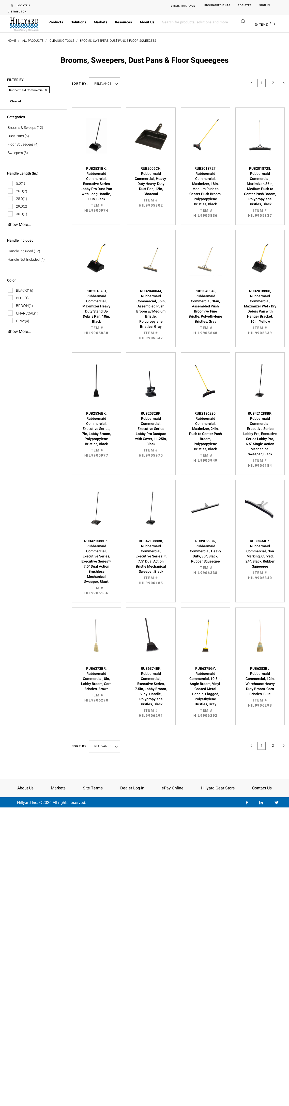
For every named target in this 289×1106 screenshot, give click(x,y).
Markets (100, 22)
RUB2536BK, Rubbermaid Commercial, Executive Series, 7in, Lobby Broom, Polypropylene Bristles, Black (96, 434)
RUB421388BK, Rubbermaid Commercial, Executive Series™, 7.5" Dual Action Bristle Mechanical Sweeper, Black (151, 562)
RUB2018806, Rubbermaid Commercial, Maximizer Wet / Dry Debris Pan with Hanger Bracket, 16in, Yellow (260, 312)
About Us (147, 22)
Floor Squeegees (21, 144)
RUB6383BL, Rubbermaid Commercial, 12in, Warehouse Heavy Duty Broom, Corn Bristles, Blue (260, 687)
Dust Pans (16, 136)
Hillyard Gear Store (218, 788)
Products (56, 22)
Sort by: (80, 84)
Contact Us (262, 788)
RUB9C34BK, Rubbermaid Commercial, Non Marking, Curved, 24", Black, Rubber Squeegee (260, 559)
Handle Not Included (24, 259)
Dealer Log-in (132, 788)
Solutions (78, 22)
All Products (32, 40)
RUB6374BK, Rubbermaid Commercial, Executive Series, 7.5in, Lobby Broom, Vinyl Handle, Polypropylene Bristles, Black (151, 692)
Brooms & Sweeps (22, 127)
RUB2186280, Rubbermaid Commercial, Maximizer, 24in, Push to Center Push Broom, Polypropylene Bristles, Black (205, 437)
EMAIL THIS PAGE (183, 6)
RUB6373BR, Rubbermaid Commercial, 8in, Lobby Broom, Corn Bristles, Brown (96, 684)
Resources (123, 22)
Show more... (19, 225)
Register (245, 5)
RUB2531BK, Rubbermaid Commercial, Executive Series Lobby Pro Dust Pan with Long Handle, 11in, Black (96, 189)
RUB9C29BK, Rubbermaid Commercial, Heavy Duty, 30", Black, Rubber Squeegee (205, 556)
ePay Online (173, 788)
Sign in (264, 5)
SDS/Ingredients (217, 5)
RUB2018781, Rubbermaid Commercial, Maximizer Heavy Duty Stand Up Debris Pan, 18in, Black (96, 312)
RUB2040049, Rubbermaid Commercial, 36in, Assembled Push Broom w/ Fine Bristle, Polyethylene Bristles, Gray (205, 312)
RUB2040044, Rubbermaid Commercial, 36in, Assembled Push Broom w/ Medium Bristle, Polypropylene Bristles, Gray (151, 314)
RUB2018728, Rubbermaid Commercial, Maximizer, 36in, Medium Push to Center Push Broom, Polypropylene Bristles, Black (260, 192)
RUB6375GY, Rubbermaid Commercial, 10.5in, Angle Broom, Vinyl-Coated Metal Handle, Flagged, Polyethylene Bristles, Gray (205, 692)
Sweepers (15, 152)
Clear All (16, 101)
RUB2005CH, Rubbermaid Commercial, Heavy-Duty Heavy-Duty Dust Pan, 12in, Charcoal (151, 187)
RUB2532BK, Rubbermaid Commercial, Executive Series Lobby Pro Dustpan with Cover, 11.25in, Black (151, 434)
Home (12, 40)
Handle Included (20, 251)
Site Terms (93, 788)
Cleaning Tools (62, 40)
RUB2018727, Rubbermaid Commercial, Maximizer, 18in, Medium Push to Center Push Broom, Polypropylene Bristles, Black (205, 192)
